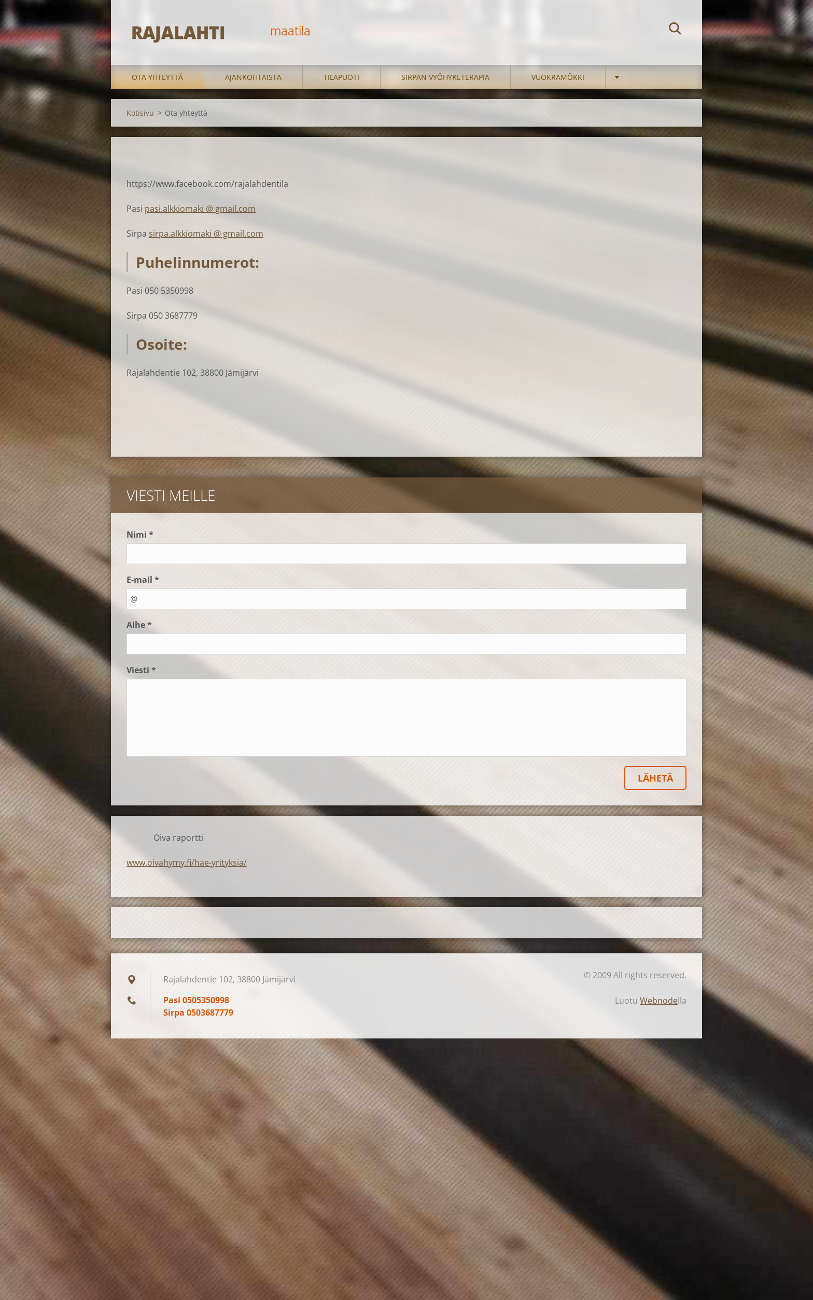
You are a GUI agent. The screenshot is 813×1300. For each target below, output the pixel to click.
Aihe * (139, 626)
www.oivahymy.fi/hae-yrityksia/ (187, 864)
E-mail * (143, 581)
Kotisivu (140, 114)
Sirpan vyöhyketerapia (445, 79)
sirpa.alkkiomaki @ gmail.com (206, 235)
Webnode (659, 1002)
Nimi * (140, 536)
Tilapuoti (341, 79)
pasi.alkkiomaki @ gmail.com (200, 210)
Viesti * (141, 671)
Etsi (675, 30)
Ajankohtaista (253, 79)
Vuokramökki (557, 79)
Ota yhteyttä (157, 79)
